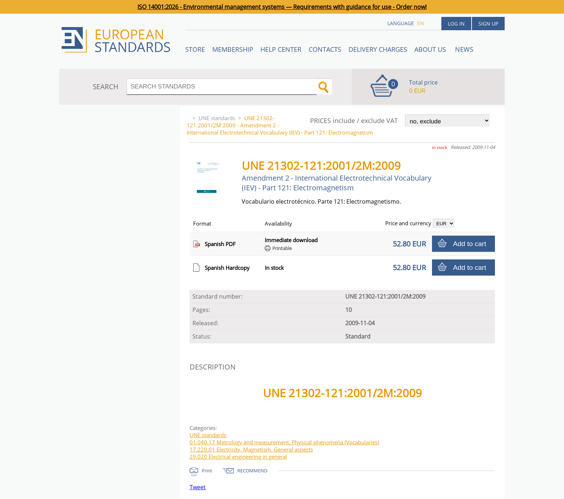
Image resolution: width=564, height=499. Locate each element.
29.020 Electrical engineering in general (238, 456)
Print (207, 470)
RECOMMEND (252, 470)
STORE (195, 49)
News (464, 49)
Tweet (198, 487)
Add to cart (469, 244)
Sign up (488, 23)
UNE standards (217, 118)
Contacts (325, 49)
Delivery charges (378, 49)
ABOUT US (431, 49)
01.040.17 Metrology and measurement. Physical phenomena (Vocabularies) (284, 442)
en (420, 23)
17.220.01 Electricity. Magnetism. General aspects (251, 449)
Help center (280, 49)
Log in (456, 23)
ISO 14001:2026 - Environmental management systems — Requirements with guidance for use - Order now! (282, 7)
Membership (232, 49)
